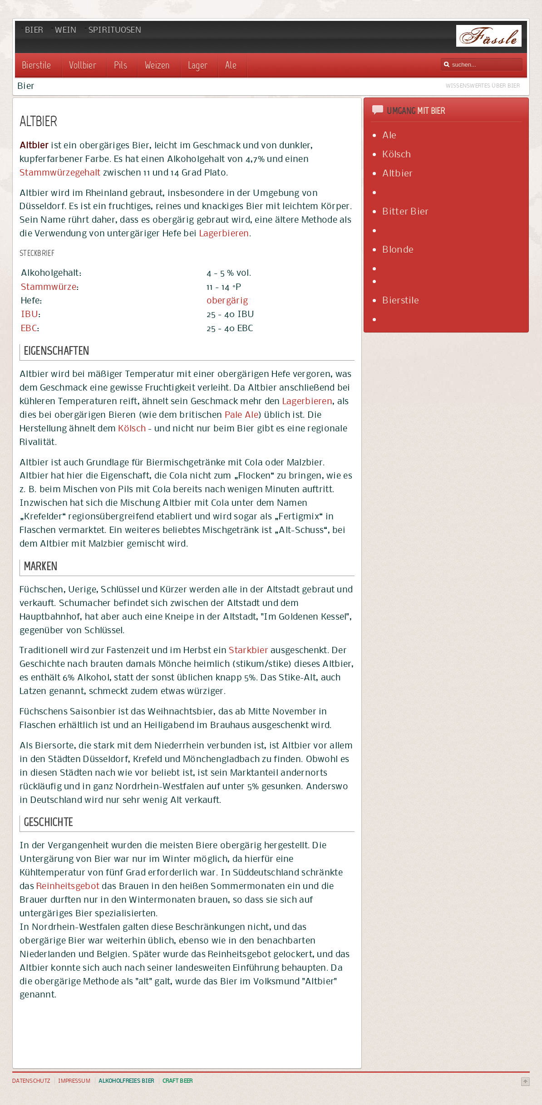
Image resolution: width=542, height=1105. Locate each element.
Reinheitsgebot (67, 886)
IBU (29, 314)
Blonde (398, 249)
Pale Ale (241, 414)
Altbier (397, 173)
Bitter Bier (405, 211)
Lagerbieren (224, 233)
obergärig (227, 300)
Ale (389, 135)
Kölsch (132, 428)
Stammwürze (48, 287)
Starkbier (248, 650)
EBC (29, 328)
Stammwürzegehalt (60, 172)
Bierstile (400, 300)
